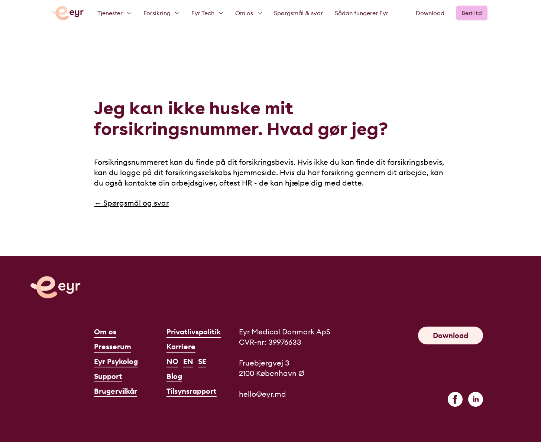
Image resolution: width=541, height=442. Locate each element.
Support (108, 376)
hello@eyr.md (262, 394)
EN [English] (188, 361)
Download (430, 13)
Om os (105, 331)
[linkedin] (475, 399)
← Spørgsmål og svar (131, 202)
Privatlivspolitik (193, 331)
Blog (174, 376)
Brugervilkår (115, 391)
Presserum (112, 346)
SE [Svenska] (202, 361)
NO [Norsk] (172, 361)
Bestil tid (472, 13)
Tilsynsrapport (191, 391)
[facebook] (455, 399)
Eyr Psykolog (116, 361)
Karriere (180, 346)
